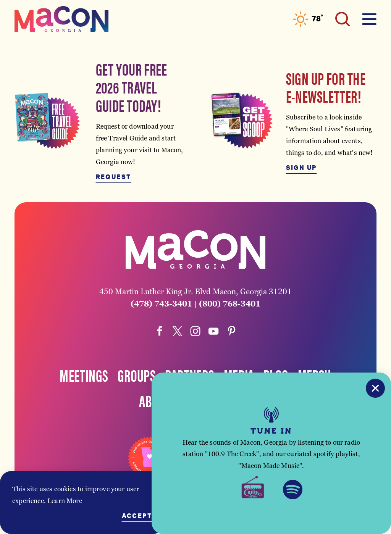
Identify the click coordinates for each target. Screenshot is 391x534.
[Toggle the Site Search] (342, 19)
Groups (137, 375)
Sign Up (301, 168)
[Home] (61, 19)
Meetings (84, 375)
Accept (137, 516)
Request (113, 177)
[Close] (375, 388)
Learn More (64, 500)
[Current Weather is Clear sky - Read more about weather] (308, 19)
